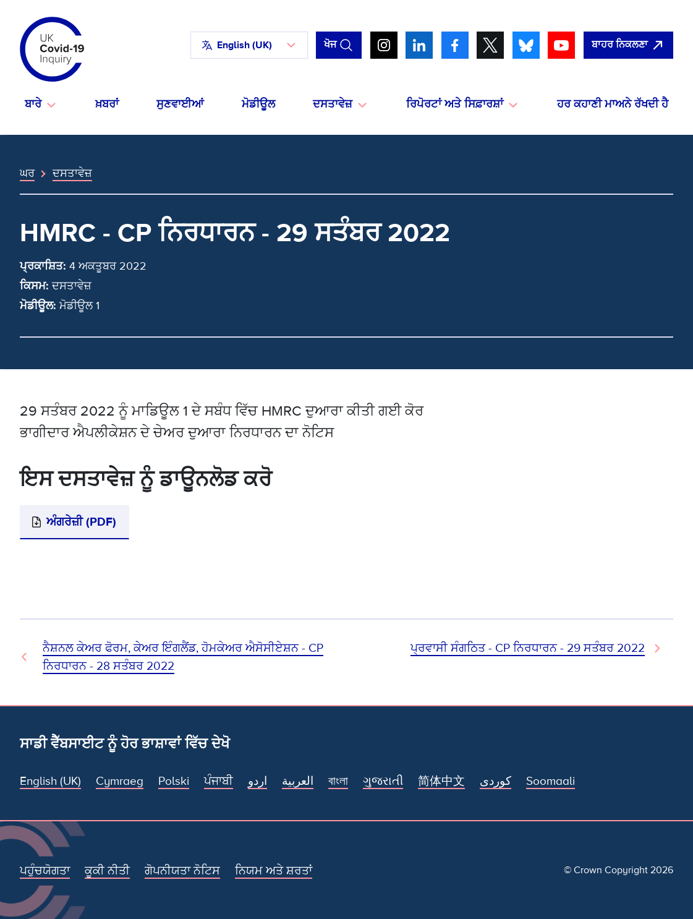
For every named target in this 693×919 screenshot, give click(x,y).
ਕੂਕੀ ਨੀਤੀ (107, 870)
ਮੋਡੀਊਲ (258, 104)
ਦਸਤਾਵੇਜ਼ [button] (332, 104)
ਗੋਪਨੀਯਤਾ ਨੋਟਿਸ (182, 870)
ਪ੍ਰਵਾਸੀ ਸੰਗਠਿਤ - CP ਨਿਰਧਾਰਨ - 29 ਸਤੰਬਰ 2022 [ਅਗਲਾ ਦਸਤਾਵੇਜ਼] (527, 648)
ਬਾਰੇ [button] (33, 104)
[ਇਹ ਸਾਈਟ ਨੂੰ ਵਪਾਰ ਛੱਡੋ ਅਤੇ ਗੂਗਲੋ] (628, 45)
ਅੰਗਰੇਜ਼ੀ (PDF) (81, 522)
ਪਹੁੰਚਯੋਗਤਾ (45, 870)
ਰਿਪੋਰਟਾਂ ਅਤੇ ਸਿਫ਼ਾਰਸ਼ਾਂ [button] (454, 104)
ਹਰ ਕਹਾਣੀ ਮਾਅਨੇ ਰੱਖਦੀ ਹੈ (612, 104)
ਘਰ (27, 173)
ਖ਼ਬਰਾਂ (107, 104)
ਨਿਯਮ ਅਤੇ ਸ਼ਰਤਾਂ (273, 870)
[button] (249, 45)
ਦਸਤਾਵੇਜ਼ (72, 173)
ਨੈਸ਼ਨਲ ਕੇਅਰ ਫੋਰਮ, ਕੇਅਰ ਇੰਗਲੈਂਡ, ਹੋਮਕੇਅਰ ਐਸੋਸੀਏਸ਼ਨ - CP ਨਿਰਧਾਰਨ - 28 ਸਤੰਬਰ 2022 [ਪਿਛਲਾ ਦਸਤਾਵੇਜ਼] (183, 657)
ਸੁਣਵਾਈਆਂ (180, 104)
